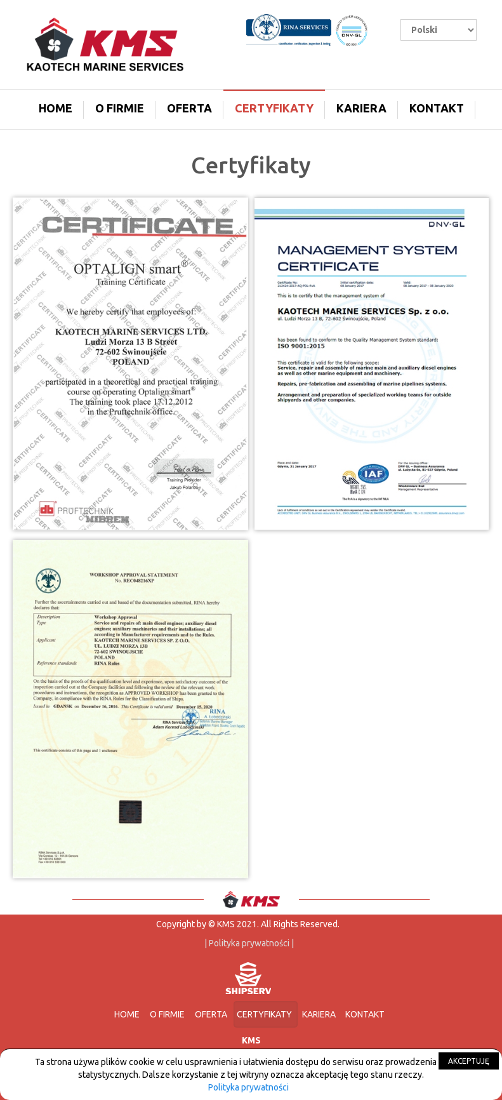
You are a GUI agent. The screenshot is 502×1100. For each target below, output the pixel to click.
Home (55, 108)
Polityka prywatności (248, 1087)
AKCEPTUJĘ (468, 1061)
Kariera (361, 108)
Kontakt (436, 108)
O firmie (119, 108)
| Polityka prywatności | (248, 943)
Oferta (189, 108)
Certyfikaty (274, 108)
